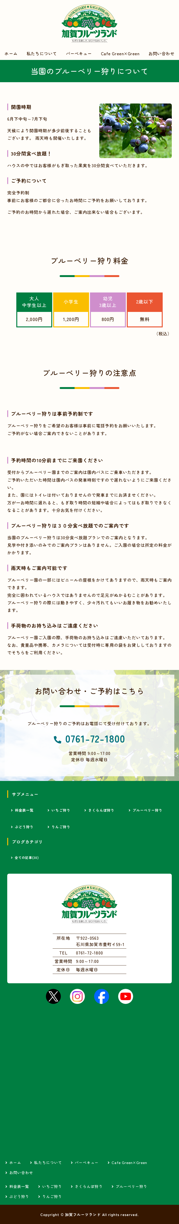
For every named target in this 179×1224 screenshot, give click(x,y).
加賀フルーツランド (89, 23)
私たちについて (42, 53)
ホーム (10, 53)
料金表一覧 (24, 810)
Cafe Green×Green (120, 53)
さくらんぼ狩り (101, 810)
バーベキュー (79, 53)
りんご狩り (61, 826)
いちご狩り (61, 810)
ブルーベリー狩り (148, 810)
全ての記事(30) (27, 857)
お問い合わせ (161, 53)
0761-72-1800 (95, 738)
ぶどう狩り (24, 826)
